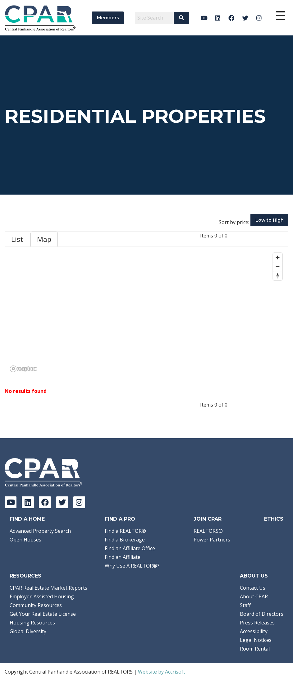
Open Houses (25, 539)
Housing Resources (32, 622)
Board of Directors (261, 613)
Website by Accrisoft (161, 671)
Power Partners (212, 539)
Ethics (273, 519)
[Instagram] (259, 18)
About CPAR (254, 596)
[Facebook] (231, 18)
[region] (146, 312)
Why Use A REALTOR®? (132, 565)
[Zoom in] (277, 257)
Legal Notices (256, 640)
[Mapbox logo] (23, 368)
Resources (25, 576)
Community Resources (36, 605)
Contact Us (252, 587)
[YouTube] (204, 18)
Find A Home (27, 519)
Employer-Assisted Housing (42, 596)
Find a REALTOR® (125, 530)
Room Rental (255, 648)
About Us (254, 576)
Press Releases (257, 622)
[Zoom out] (277, 266)
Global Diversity (28, 631)
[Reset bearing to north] (277, 275)
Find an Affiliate (122, 557)
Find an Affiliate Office (130, 548)
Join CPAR (208, 519)
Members (108, 18)
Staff (245, 605)
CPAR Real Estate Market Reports (48, 587)
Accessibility (254, 631)
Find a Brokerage (125, 539)
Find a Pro (120, 519)
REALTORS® (208, 530)
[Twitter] (245, 18)
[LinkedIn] (217, 18)
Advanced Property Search (40, 530)
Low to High (269, 220)
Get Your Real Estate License (43, 613)
